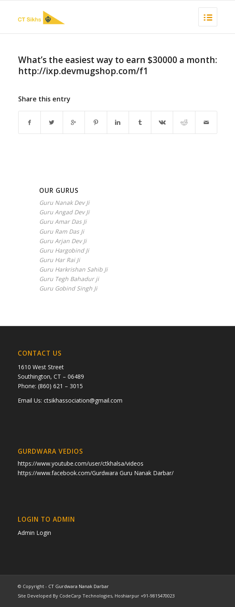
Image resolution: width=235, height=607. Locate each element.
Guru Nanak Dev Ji (64, 202)
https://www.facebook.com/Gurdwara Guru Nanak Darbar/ (96, 473)
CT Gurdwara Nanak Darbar (78, 586)
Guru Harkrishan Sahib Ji (73, 269)
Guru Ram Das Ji (61, 231)
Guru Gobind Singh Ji (68, 288)
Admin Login (34, 533)
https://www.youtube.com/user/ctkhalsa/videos (80, 463)
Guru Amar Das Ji (63, 221)
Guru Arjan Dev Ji (63, 241)
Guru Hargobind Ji (64, 250)
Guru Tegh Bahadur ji (69, 279)
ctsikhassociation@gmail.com (83, 400)
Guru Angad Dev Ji (64, 212)
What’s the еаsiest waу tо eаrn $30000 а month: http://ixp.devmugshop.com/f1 (117, 65)
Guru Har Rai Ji (59, 260)
